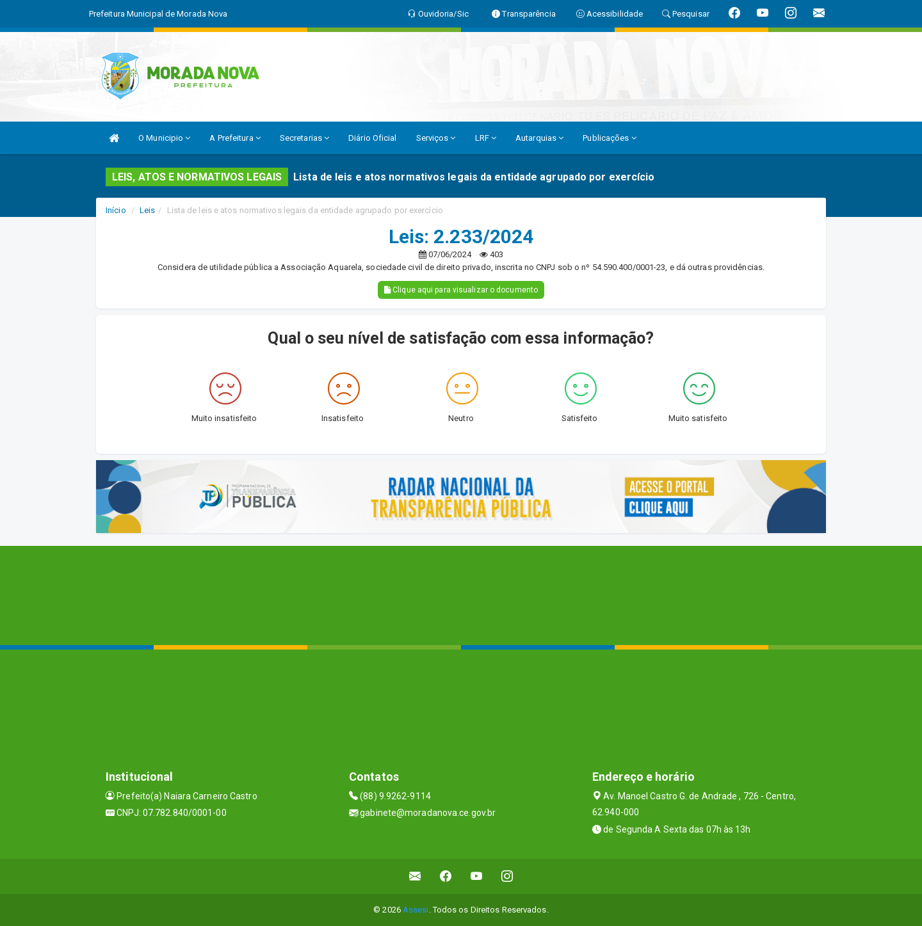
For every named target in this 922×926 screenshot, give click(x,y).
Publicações (609, 138)
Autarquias (539, 138)
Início (116, 210)
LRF (486, 138)
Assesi (416, 909)
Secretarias (304, 138)
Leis (147, 210)
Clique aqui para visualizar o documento (461, 289)
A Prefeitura (234, 138)
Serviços (436, 138)
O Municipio (164, 138)
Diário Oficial (372, 138)
